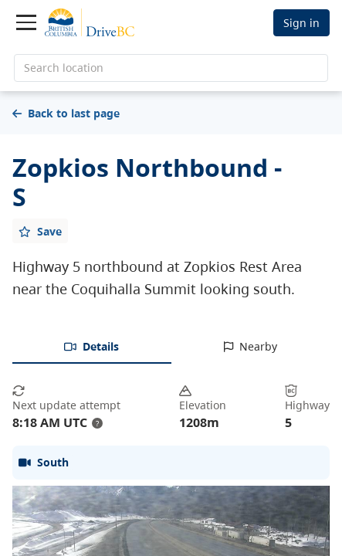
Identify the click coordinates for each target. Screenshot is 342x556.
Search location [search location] (63, 67)
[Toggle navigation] (26, 22)
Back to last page (66, 113)
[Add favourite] (40, 231)
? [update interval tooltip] (97, 423)
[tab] (91, 347)
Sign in (301, 22)
